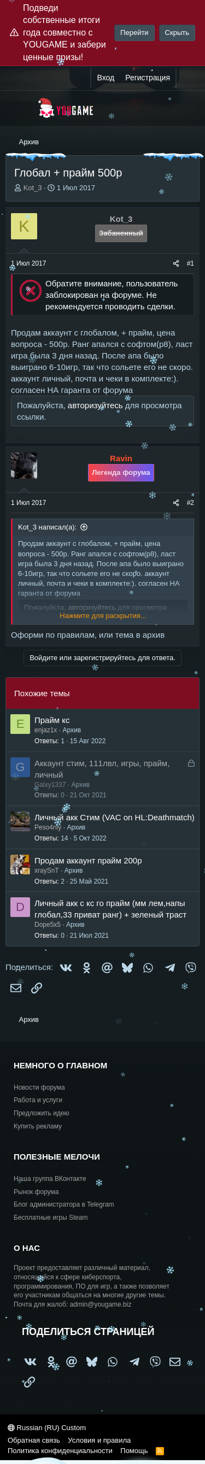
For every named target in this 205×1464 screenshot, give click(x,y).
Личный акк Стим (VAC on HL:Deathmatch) (114, 817)
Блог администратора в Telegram (64, 1204)
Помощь (134, 1451)
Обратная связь (34, 1440)
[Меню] (20, 108)
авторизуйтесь (95, 405)
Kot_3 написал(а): (47, 527)
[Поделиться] (176, 263)
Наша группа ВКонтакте (50, 1179)
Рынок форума (36, 1192)
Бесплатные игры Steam (51, 1217)
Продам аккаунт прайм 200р (88, 860)
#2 (190, 503)
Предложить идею (41, 1113)
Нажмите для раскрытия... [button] (103, 616)
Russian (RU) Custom (47, 1428)
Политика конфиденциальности (60, 1451)
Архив (71, 730)
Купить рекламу (38, 1126)
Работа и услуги (38, 1100)
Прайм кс (52, 720)
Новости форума (39, 1087)
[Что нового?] (187, 78)
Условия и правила (99, 1440)
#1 (190, 263)
